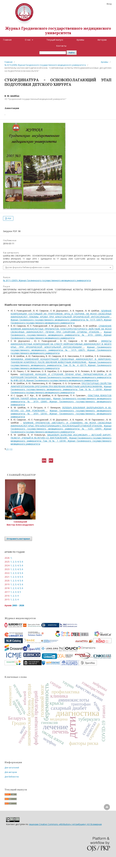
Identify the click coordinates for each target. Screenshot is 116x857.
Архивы (80, 39)
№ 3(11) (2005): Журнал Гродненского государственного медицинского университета (45, 65)
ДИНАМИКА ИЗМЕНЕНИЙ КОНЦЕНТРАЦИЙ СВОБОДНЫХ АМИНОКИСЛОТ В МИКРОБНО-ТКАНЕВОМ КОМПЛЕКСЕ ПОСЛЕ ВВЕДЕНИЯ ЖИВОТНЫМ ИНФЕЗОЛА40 (61, 361)
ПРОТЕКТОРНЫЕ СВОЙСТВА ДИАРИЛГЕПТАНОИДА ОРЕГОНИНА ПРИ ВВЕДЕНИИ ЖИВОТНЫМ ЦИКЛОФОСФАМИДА (61, 385)
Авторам (102, 39)
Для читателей (12, 767)
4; (18, 561)
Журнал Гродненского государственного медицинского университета (58, 30)
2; (13, 561)
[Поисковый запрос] (52, 52)
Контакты (61, 45)
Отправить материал (18, 538)
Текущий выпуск (54, 39)
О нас (28, 39)
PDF (9, 218)
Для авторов (11, 772)
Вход (109, 3)
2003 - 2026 (18, 605)
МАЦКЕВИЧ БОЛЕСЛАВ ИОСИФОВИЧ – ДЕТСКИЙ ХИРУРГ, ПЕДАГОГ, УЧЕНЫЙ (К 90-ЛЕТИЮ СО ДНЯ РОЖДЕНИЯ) (61, 436)
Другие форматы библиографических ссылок (27, 267)
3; (16, 561)
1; (11, 557)
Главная (7, 39)
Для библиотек (12, 776)
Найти (72, 52)
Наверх (107, 819)
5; (20, 561)
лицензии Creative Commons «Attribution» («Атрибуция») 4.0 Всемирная (65, 824)
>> (11, 449)
